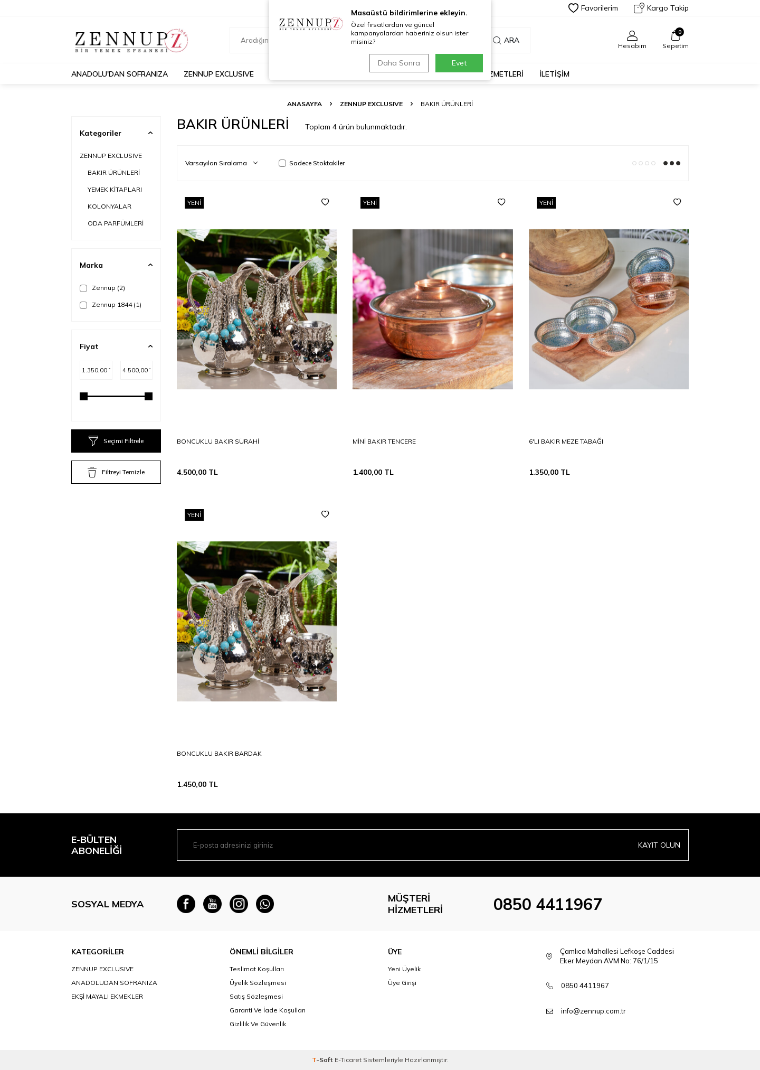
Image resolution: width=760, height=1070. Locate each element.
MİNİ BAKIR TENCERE (384, 441)
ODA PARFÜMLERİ (116, 223)
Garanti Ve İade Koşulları (268, 1010)
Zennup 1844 (110, 305)
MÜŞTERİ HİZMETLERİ (485, 74)
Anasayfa (304, 104)
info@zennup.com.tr (593, 1011)
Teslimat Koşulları (257, 969)
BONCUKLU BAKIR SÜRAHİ (218, 441)
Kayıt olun (659, 845)
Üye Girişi (402, 983)
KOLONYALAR (109, 206)
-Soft (323, 1060)
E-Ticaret (348, 1060)
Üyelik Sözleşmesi (258, 983)
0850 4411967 (547, 904)
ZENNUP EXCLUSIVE (219, 74)
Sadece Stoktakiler (312, 163)
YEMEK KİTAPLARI (115, 189)
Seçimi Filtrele (116, 441)
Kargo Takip (661, 8)
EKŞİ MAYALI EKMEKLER (311, 74)
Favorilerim (593, 8)
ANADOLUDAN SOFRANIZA (114, 983)
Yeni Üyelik (404, 969)
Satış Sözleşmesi (256, 996)
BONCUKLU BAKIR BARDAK (219, 753)
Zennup (102, 288)
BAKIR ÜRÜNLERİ (114, 172)
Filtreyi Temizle (116, 472)
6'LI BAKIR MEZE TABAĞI (566, 441)
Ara (506, 40)
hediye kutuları (399, 74)
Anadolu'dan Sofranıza (119, 74)
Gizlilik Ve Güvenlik (258, 1024)
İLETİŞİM (554, 74)
